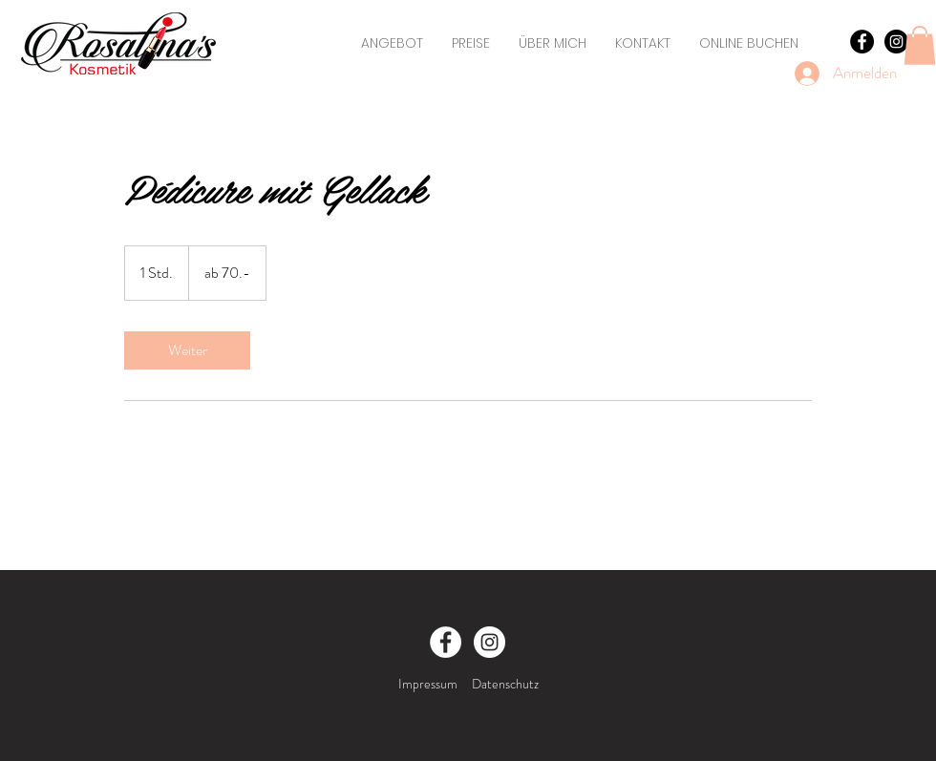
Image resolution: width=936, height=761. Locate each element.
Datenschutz (505, 683)
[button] (920, 45)
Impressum (427, 683)
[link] (187, 350)
